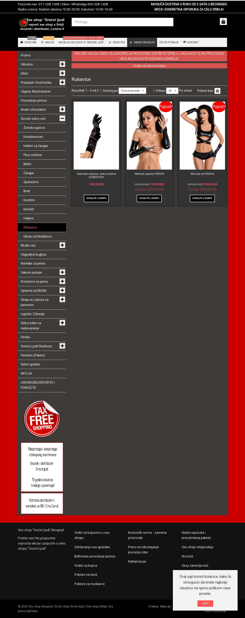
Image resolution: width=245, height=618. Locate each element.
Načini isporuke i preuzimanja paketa (196, 535)
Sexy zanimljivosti (195, 565)
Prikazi (160, 91)
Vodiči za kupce (85, 565)
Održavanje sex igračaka (92, 547)
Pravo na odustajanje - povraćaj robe (144, 549)
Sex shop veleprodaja (197, 547)
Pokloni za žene (85, 575)
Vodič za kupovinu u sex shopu (92, 535)
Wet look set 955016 (202, 173)
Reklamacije (137, 561)
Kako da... (166, 606)
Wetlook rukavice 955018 (149, 173)
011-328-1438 (48, 4)
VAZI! (205, 603)
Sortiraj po (110, 91)
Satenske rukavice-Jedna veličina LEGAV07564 (96, 175)
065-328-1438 (97, 4)
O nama (153, 606)
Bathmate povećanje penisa (94, 556)
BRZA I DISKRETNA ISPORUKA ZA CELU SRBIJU (189, 9)
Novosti (187, 556)
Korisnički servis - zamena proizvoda (147, 535)
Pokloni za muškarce (89, 584)
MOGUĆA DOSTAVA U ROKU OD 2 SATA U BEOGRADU (189, 4)
